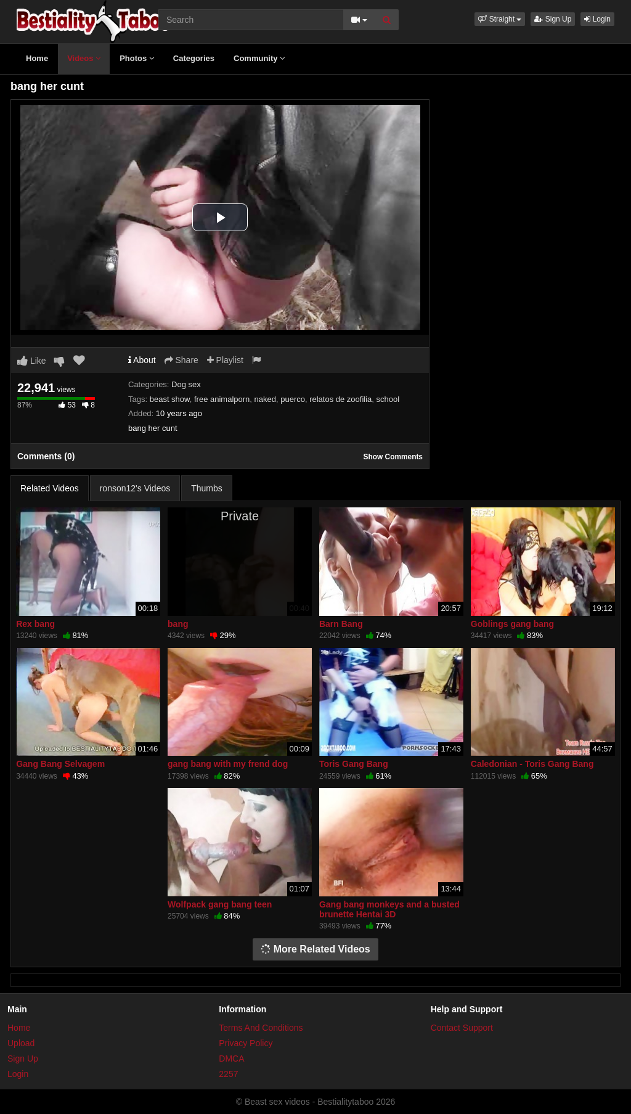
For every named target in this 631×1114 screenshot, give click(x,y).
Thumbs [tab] (206, 488)
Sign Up (552, 19)
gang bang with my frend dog (228, 764)
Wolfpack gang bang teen (220, 904)
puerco (292, 399)
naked (265, 399)
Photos (137, 58)
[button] (499, 19)
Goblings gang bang (512, 624)
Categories (193, 58)
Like (31, 361)
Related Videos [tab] (49, 488)
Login (597, 19)
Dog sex (186, 384)
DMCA (231, 1058)
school (388, 399)
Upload (21, 1043)
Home (37, 58)
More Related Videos (315, 949)
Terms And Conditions (261, 1028)
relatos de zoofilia (340, 399)
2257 (228, 1074)
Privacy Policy (245, 1043)
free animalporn (222, 399)
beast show (170, 399)
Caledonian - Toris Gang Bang (532, 764)
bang (178, 624)
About (142, 360)
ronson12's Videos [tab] (135, 488)
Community (259, 58)
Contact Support (462, 1028)
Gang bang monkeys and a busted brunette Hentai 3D (389, 909)
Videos (83, 58)
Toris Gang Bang (353, 764)
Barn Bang (341, 624)
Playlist (225, 360)
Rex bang (35, 624)
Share (181, 360)
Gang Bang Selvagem (60, 764)
